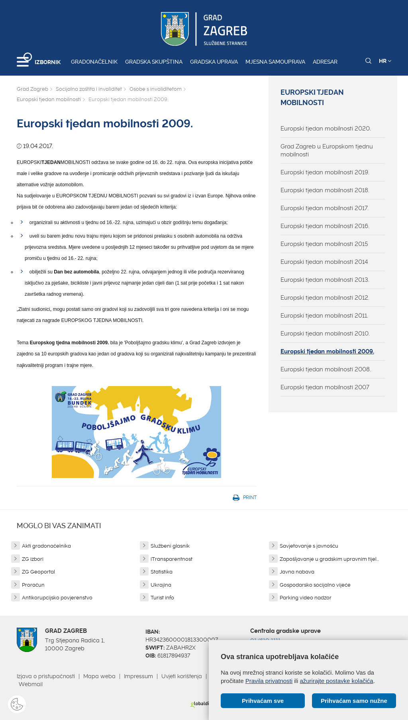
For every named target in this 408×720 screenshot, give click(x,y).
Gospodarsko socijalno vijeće (315, 585)
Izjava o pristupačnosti (46, 676)
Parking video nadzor (306, 598)
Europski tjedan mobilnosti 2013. (324, 279)
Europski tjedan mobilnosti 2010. (325, 333)
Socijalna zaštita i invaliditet (89, 89)
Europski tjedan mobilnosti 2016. (324, 226)
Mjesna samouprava (275, 62)
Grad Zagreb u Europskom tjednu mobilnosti (326, 150)
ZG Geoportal (38, 572)
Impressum (138, 676)
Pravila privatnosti (268, 680)
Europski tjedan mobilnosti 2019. (324, 172)
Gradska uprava (214, 62)
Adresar (325, 62)
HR (385, 61)
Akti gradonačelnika (46, 546)
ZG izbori (32, 559)
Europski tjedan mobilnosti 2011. (324, 315)
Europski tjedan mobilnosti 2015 (324, 244)
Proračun (33, 585)
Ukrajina (161, 585)
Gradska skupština (153, 62)
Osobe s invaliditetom (155, 89)
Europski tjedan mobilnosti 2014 (324, 261)
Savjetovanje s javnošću (309, 546)
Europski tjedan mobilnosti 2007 (324, 387)
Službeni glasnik (170, 546)
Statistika (162, 572)
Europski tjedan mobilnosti (49, 99)
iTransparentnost (171, 559)
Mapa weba (99, 676)
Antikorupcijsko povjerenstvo (57, 598)
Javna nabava (297, 572)
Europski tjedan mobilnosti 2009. (327, 351)
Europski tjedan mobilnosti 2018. (324, 190)
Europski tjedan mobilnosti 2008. (325, 369)
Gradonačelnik (94, 62)
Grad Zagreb (32, 89)
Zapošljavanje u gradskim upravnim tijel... (329, 559)
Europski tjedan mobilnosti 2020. (325, 128)
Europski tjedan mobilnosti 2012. (324, 297)
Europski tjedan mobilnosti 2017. (324, 208)
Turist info (162, 598)
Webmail (31, 684)
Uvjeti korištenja (181, 676)
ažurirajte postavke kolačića (336, 680)
